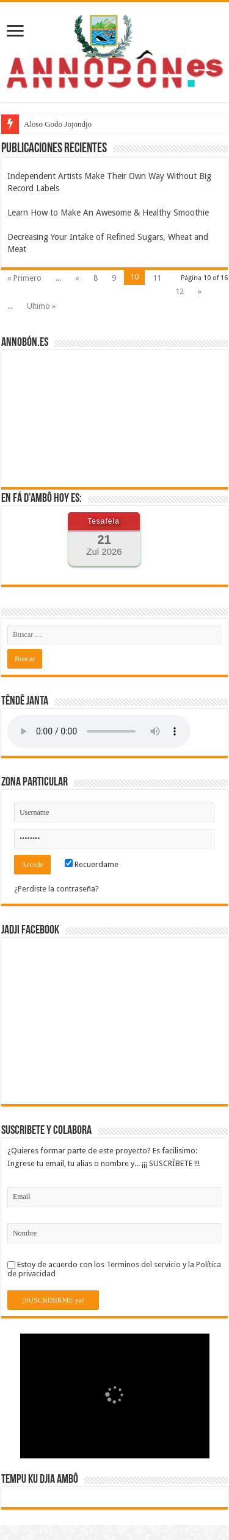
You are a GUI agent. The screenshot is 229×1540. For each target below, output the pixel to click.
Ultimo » (41, 306)
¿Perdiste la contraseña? (56, 888)
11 (157, 278)
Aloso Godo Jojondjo (58, 123)
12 (179, 291)
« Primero (24, 278)
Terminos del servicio (143, 1264)
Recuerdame (91, 864)
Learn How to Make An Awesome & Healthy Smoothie (108, 212)
